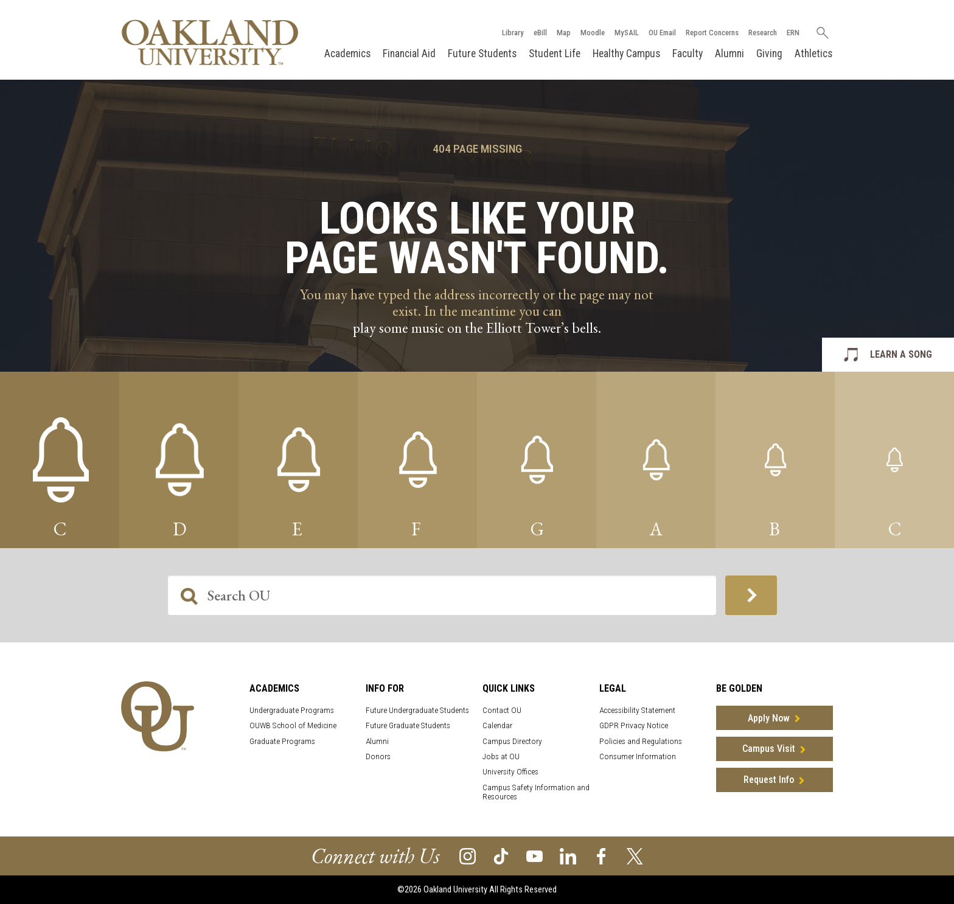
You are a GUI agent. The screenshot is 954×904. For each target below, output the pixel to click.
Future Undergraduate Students (417, 710)
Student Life (554, 53)
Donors (378, 756)
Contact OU (501, 710)
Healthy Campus (626, 53)
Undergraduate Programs (291, 710)
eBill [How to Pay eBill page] (540, 32)
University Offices (510, 771)
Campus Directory (512, 741)
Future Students (482, 53)
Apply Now (769, 718)
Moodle (592, 32)
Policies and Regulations (640, 741)
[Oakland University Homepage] (210, 42)
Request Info (768, 779)
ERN (793, 32)
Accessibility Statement (637, 710)
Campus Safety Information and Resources (536, 792)
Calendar (497, 725)
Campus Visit (768, 748)
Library (513, 32)
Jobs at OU (501, 756)
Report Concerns (712, 32)
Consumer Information (637, 756)
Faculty (687, 53)
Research (762, 32)
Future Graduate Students (408, 725)
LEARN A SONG (901, 354)
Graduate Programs (282, 741)
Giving (769, 53)
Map (564, 32)
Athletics (813, 53)
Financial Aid (409, 53)
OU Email (662, 32)
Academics (347, 53)
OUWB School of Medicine (292, 725)
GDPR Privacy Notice (633, 725)
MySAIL (627, 32)
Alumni (729, 53)
